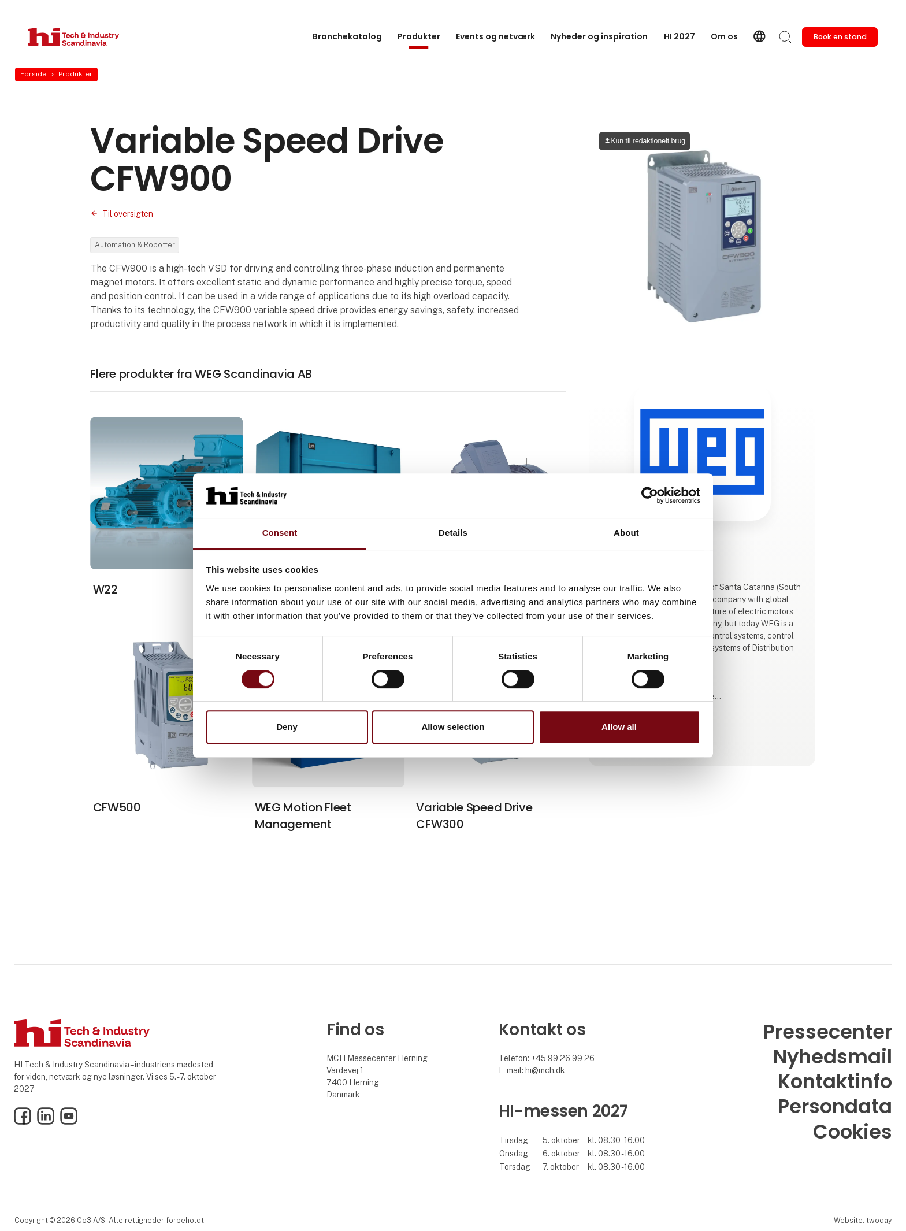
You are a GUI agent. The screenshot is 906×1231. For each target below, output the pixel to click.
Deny (287, 727)
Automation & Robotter (135, 244)
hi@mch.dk (545, 1070)
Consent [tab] (280, 532)
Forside (33, 74)
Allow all (619, 727)
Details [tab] (453, 532)
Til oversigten (127, 213)
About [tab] (626, 532)
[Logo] (74, 37)
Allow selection (452, 727)
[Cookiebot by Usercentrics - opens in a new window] (649, 496)
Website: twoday (863, 1220)
